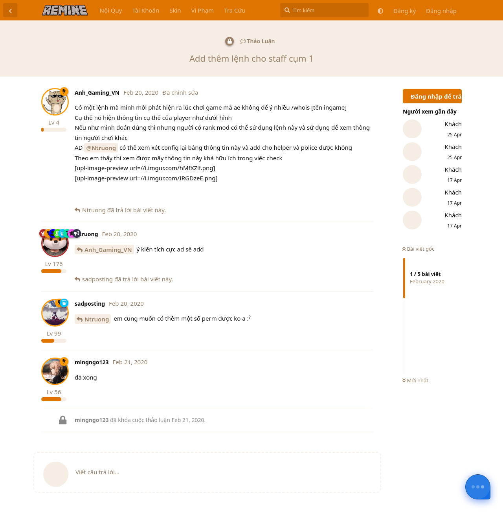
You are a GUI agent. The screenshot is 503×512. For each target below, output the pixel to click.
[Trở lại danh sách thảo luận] (10, 10)
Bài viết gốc (418, 248)
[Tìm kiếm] (324, 10)
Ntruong (96, 319)
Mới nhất (415, 380)
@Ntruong (101, 148)
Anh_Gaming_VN (108, 249)
